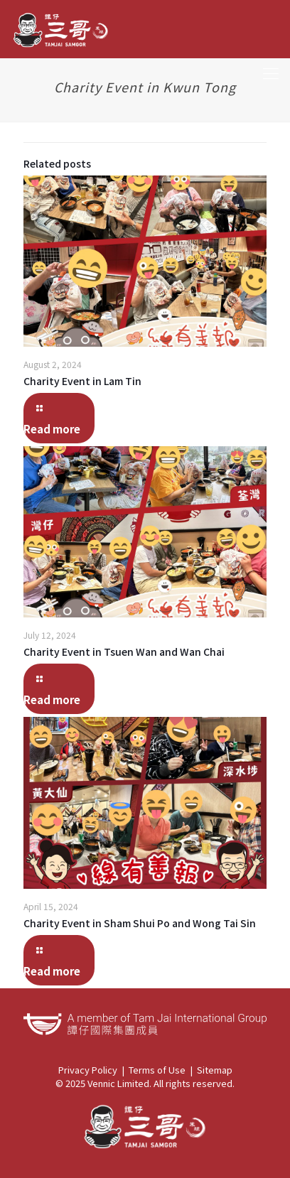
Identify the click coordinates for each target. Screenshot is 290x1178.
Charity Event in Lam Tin (82, 381)
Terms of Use (157, 1069)
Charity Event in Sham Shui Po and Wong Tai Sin (139, 923)
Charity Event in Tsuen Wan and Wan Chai (124, 651)
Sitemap (214, 1069)
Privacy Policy (87, 1069)
